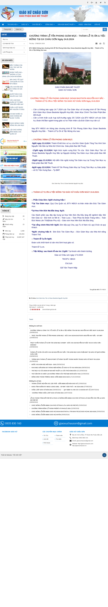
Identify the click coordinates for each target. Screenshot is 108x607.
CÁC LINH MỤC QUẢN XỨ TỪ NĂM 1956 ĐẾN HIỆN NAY (16, 102)
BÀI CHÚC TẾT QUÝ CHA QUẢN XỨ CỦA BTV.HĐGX (16, 82)
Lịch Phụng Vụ (8, 52)
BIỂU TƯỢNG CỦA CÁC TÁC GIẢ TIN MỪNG (16, 67)
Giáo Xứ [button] (25, 25)
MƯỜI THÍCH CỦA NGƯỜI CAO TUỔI (16, 95)
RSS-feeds (47, 591)
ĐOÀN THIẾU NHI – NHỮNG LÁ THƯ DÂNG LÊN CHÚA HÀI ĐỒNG (12, 74)
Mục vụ (5, 39)
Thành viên (59, 584)
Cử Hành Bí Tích (8, 43)
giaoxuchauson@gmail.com (75, 572)
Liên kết (46, 588)
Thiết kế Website (6, 604)
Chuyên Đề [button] (37, 25)
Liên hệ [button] (97, 24)
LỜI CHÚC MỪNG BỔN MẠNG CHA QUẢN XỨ (16, 132)
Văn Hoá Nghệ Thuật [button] (66, 25)
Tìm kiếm (58, 588)
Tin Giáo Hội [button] (12, 25)
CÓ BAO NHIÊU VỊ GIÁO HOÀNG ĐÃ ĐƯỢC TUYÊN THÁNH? (12, 117)
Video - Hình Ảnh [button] (84, 24)
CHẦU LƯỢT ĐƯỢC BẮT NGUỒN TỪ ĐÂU (17, 108)
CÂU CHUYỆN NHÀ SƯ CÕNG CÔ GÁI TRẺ (16, 89)
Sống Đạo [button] (49, 25)
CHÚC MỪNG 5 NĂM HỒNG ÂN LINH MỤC (17, 124)
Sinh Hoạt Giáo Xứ (9, 48)
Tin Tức (46, 584)
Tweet (31, 468)
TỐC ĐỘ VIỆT (17, 604)
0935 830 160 (13, 572)
